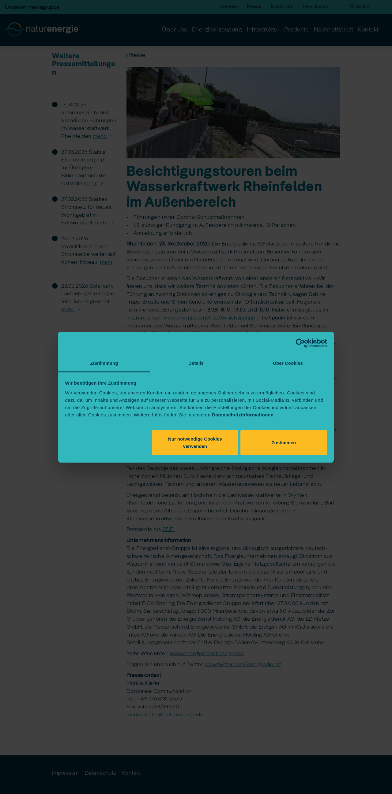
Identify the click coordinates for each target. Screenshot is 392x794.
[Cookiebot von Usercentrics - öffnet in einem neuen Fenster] (300, 343)
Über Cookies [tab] (288, 363)
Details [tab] (196, 363)
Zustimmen (283, 442)
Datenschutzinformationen (242, 414)
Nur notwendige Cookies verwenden (195, 442)
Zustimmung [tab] (104, 363)
